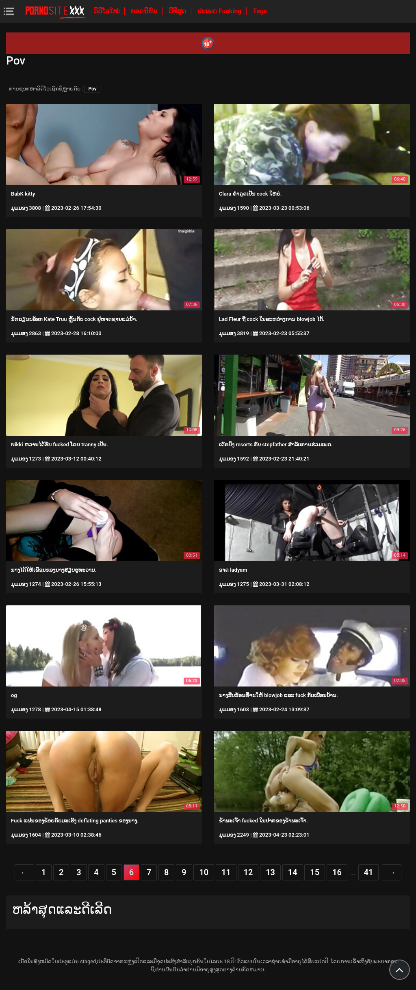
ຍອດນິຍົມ (145, 11)
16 (337, 872)
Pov (92, 89)
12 (248, 872)
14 (292, 872)
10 (203, 872)
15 (314, 872)
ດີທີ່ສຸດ (178, 11)
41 (368, 872)
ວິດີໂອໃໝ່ (107, 11)
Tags (260, 11)
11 (226, 872)
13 (270, 872)
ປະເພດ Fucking (220, 11)
